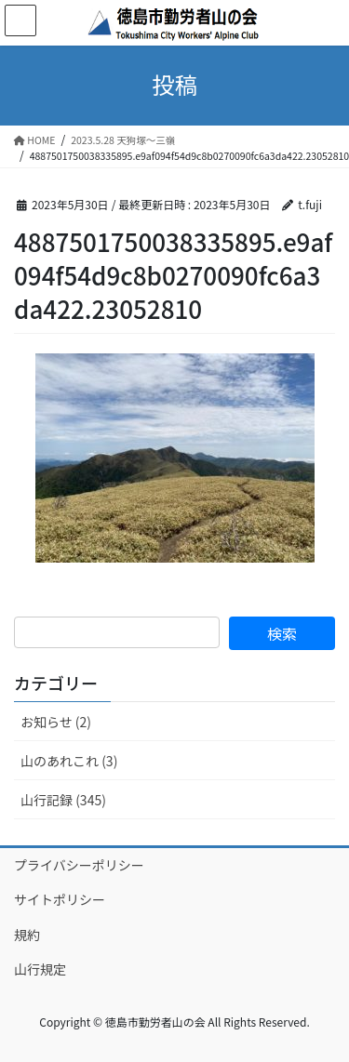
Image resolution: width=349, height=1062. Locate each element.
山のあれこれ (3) (68, 760)
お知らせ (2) (55, 721)
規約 (27, 934)
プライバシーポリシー (79, 865)
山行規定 (40, 969)
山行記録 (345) (63, 799)
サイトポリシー (59, 899)
